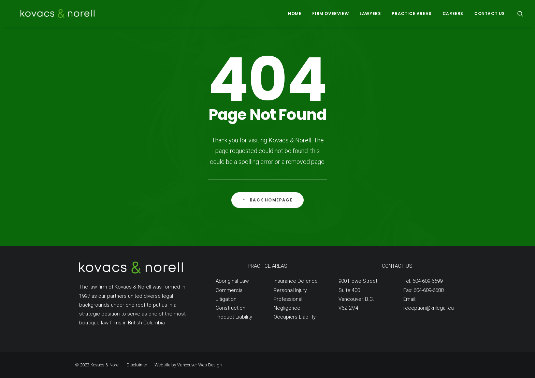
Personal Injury (290, 290)
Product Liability (234, 317)
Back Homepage (267, 200)
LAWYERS (370, 13)
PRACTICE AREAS (411, 13)
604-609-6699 (428, 281)
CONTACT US (489, 13)
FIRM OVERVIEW (330, 13)
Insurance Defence (296, 281)
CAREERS (453, 13)
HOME (294, 13)
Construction (230, 308)
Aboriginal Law (232, 281)
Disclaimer (137, 364)
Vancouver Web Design (199, 364)
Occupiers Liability (295, 317)
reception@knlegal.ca (428, 308)
